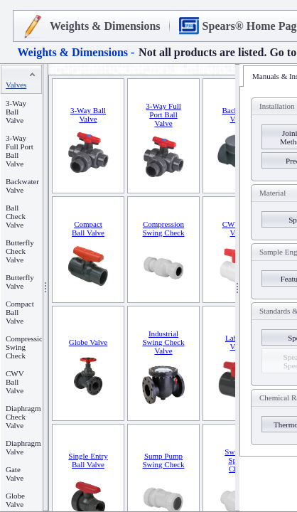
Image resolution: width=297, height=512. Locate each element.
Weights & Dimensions (105, 26)
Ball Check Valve (16, 216)
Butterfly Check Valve (20, 251)
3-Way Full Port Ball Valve (163, 114)
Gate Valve (14, 473)
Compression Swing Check (164, 228)
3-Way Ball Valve (16, 111)
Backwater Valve (22, 185)
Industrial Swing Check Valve (164, 342)
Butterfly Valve (20, 281)
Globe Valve (15, 499)
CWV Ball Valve (14, 382)
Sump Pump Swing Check (164, 460)
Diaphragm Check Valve (23, 417)
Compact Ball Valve (88, 228)
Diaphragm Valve (23, 447)
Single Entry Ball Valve (87, 460)
